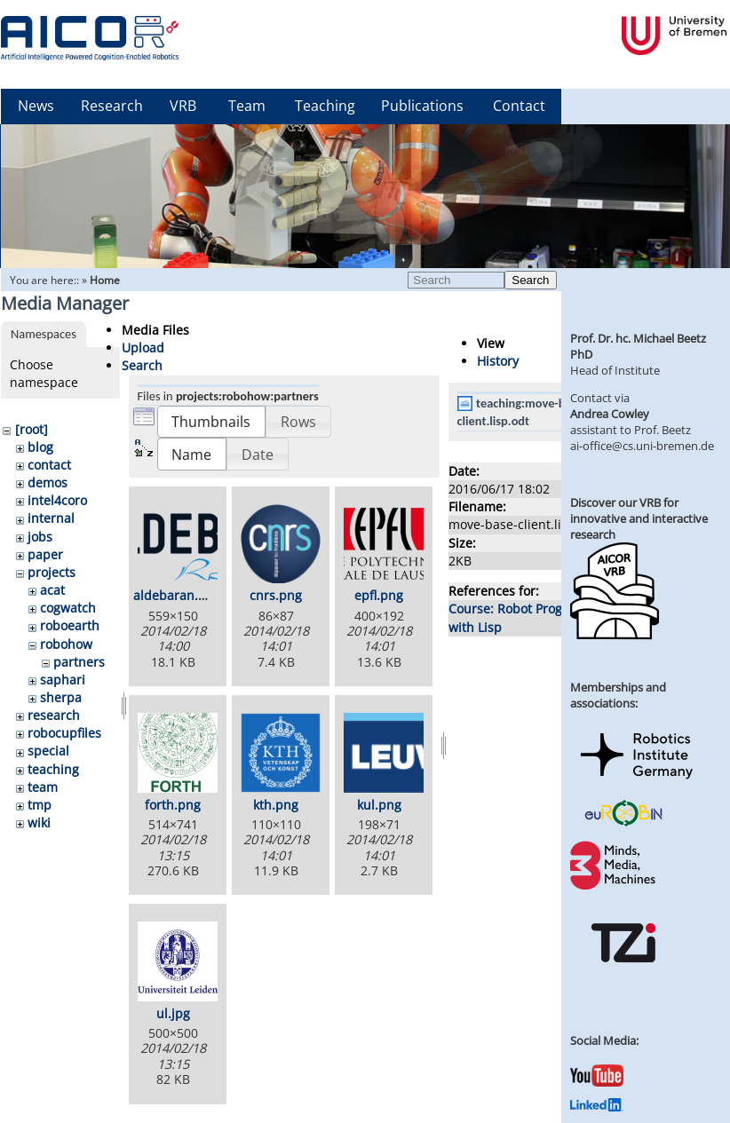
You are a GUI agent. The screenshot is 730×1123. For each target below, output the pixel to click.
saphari (62, 679)
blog (40, 447)
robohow (66, 644)
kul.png (379, 804)
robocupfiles (64, 732)
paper (45, 554)
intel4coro (57, 500)
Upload (143, 347)
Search (530, 280)
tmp (40, 804)
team (43, 787)
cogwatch (68, 607)
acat (52, 589)
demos (47, 482)
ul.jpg (173, 1013)
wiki (39, 822)
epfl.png (378, 595)
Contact (519, 105)
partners (79, 661)
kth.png (275, 804)
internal (51, 518)
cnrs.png (276, 595)
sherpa (61, 697)
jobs (40, 536)
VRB (183, 105)
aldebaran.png (177, 595)
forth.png (173, 804)
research (54, 715)
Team (247, 105)
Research (112, 105)
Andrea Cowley (609, 414)
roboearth (69, 625)
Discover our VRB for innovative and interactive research (639, 518)
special (48, 750)
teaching (53, 769)
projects (51, 572)
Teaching (325, 105)
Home (105, 280)
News (36, 105)
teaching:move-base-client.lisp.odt (522, 412)
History (498, 360)
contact (49, 464)
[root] (31, 429)
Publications (422, 105)
